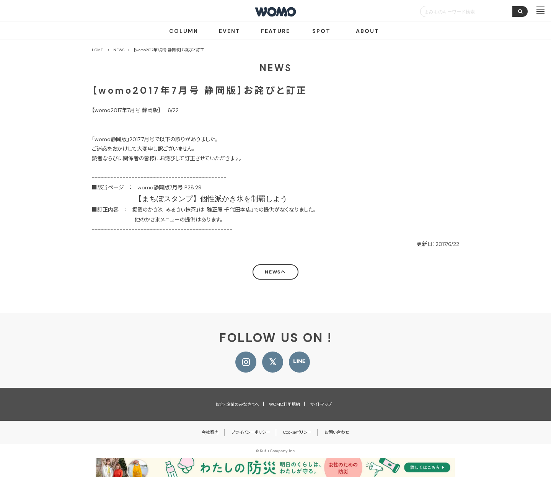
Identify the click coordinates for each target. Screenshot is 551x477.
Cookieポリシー (297, 432)
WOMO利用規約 (284, 404)
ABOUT (367, 31)
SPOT (321, 31)
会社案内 (210, 432)
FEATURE (275, 31)
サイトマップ (321, 404)
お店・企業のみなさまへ (237, 404)
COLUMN (183, 31)
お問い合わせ (336, 432)
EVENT (229, 31)
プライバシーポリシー (250, 432)
